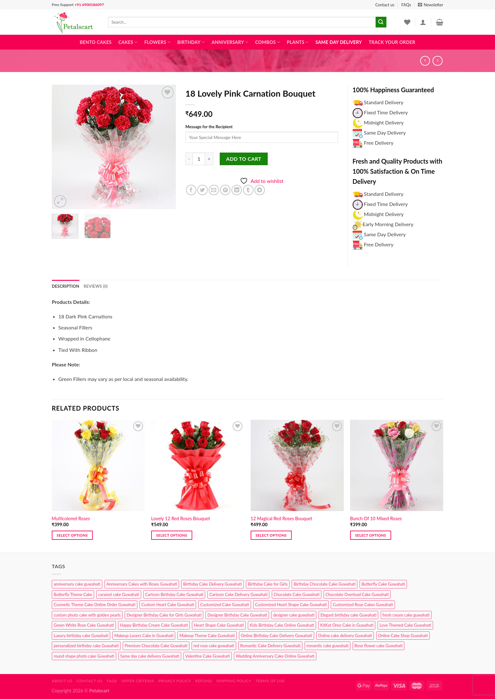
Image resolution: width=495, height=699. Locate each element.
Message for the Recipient (208, 126)
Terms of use (270, 680)
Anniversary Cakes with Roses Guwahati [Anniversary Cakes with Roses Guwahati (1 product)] (141, 584)
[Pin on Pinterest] (225, 190)
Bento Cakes (96, 42)
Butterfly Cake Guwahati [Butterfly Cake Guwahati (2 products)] (383, 584)
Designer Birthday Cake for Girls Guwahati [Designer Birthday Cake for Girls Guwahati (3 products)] (164, 615)
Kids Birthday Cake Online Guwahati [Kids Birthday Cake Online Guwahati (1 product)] (282, 625)
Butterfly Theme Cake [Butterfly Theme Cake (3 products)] (73, 594)
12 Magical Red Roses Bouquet (281, 518)
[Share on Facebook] (191, 190)
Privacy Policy (174, 680)
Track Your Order (392, 42)
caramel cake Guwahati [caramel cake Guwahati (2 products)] (118, 594)
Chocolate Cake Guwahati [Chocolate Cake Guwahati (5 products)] (296, 594)
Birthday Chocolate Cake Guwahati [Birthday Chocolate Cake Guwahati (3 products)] (324, 584)
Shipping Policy (233, 680)
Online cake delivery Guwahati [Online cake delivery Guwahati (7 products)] (345, 635)
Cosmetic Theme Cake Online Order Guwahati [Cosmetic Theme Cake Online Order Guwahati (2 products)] (94, 604)
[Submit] (381, 22)
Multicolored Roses (71, 518)
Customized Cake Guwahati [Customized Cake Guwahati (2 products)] (224, 604)
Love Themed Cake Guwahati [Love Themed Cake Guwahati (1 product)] (405, 625)
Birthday (191, 42)
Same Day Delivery (338, 42)
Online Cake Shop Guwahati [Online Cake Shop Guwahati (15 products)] (403, 635)
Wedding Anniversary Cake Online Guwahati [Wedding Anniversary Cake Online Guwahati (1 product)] (275, 656)
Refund (203, 680)
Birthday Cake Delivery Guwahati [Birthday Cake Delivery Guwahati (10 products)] (212, 584)
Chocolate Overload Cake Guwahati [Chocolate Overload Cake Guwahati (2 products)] (357, 594)
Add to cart (243, 159)
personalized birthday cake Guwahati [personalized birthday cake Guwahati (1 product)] (86, 645)
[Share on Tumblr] (248, 190)
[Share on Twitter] (202, 190)
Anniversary (230, 42)
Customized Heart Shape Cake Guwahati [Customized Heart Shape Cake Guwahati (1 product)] (291, 604)
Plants (297, 42)
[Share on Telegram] (259, 190)
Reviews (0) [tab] (96, 286)
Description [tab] (65, 286)
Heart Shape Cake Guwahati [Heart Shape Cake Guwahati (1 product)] (219, 625)
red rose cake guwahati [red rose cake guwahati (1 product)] (214, 645)
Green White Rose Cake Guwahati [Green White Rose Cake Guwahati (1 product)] (84, 625)
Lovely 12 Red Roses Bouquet (180, 518)
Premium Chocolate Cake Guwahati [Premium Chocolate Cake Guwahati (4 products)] (156, 645)
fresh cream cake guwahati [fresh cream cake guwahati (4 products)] (406, 615)
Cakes (127, 42)
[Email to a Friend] (214, 190)
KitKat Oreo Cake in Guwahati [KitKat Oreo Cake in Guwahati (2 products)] (346, 625)
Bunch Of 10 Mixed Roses (376, 518)
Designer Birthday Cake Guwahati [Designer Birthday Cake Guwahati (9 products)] (237, 615)
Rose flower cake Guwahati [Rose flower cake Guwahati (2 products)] (379, 645)
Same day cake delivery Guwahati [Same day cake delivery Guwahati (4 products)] (149, 656)
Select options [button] (72, 535)
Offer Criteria (138, 680)
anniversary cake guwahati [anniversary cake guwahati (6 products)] (77, 584)
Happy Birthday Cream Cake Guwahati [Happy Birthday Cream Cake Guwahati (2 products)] (154, 625)
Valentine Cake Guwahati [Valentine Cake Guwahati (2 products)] (207, 656)
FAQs (406, 4)
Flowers (157, 42)
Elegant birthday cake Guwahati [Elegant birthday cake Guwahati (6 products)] (348, 615)
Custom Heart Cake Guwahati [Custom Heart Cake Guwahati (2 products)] (167, 604)
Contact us (384, 4)
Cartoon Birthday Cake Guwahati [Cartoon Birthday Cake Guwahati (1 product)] (174, 594)
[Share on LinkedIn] (236, 190)
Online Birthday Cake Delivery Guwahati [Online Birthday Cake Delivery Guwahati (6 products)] (276, 635)
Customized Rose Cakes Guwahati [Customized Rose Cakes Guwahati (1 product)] (363, 604)
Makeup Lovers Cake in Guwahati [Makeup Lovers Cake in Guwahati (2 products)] (143, 635)
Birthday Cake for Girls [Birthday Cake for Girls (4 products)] (268, 584)
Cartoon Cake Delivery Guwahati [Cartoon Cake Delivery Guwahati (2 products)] (238, 594)
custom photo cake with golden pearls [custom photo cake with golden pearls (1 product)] (87, 615)
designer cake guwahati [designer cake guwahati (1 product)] (293, 615)
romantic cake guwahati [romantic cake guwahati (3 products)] (328, 645)
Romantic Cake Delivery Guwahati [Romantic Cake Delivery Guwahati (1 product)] (270, 645)
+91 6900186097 (89, 4)
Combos (267, 42)
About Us (62, 680)
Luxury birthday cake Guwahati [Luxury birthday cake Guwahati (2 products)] (81, 635)
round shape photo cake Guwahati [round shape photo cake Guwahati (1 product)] (84, 656)
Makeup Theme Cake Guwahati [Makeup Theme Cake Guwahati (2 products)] (207, 635)
